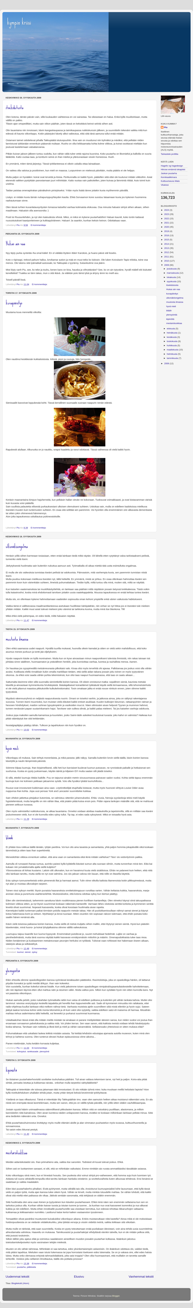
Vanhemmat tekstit (141, 1276)
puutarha (21, 1267)
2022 (167, 218)
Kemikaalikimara (169, 177)
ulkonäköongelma (17, 546)
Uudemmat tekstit (17, 1276)
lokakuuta (172, 277)
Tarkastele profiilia (169, 154)
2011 (167, 256)
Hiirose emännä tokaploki (173, 169)
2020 (167, 227)
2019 (167, 231)
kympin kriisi (19, 22)
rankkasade (32, 1051)
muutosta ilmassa (17, 639)
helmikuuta (172, 354)
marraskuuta (173, 273)
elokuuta (171, 328)
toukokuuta (172, 341)
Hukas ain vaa (15, 243)
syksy (34, 952)
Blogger (116, 1296)
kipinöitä (11, 1070)
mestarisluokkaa (16, 1152)
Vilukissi (165, 185)
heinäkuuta (172, 333)
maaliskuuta (173, 349)
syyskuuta (172, 281)
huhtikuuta (172, 345)
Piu (165, 127)
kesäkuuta (172, 337)
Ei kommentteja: (39, 225)
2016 (167, 235)
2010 (167, 261)
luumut (20, 952)
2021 (167, 223)
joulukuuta (172, 269)
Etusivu (79, 1276)
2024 (167, 210)
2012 (167, 252)
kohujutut (21, 1051)
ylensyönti (44, 1051)
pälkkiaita (31, 1267)
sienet (28, 952)
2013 (167, 248)
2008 (167, 363)
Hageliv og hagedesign (172, 166)
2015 (167, 239)
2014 (167, 244)
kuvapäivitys (14, 302)
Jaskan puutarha (169, 173)
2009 (167, 265)
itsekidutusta (14, 107)
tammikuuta (173, 358)
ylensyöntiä (13, 970)
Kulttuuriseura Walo (170, 181)
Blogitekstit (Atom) (20, 1283)
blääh (9, 837)
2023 (167, 214)
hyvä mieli (12, 748)
